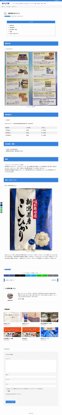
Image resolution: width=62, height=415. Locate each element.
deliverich (10, 300)
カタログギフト (7, 16)
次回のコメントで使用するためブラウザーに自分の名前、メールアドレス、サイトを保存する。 (25, 388)
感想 (11, 31)
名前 (7, 374)
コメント (8, 358)
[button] (9, 275)
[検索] (59, 0)
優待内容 (12, 25)
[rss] (57, 0)
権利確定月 (12, 27)
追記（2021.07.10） (14, 33)
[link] (19, 299)
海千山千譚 (5, 3)
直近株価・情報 (13, 29)
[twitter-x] (54, 0)
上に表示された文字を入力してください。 (14, 394)
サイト (7, 384)
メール (7, 379)
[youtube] (56, 0)
